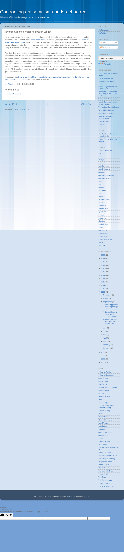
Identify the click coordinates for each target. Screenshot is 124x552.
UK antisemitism (104, 200)
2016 (103, 268)
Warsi (100, 203)
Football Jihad (103, 121)
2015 (103, 272)
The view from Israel (106, 486)
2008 (103, 352)
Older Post (87, 104)
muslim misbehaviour (106, 239)
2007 (103, 356)
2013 (103, 279)
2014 (103, 275)
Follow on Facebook (106, 375)
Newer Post (10, 104)
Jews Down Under (105, 432)
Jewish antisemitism (106, 175)
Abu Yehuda (103, 381)
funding (101, 227)
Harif (100, 414)
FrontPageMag (104, 411)
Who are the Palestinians (108, 99)
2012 (103, 282)
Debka (100, 399)
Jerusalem (102, 172)
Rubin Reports (103, 468)
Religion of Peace (105, 462)
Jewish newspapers (106, 178)
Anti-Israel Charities (106, 113)
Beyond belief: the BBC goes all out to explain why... (111, 322)
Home (49, 104)
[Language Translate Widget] (111, 58)
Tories (100, 196)
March (105, 341)
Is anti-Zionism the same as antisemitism (107, 103)
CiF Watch (102, 393)
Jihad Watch (103, 435)
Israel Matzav (103, 423)
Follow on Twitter (104, 372)
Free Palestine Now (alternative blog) (106, 407)
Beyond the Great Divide (107, 387)
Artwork (101, 124)
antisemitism (103, 209)
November (107, 295)
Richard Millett (103, 465)
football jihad (103, 224)
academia (102, 206)
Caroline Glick (103, 390)
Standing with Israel (106, 471)
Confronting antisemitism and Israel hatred (43, 11)
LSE (100, 184)
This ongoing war (105, 483)
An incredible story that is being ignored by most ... (111, 314)
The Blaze (102, 477)
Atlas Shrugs (103, 378)
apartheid (102, 212)
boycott (101, 215)
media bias (102, 236)
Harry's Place (103, 417)
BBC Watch (102, 384)
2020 (103, 255)
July (105, 328)
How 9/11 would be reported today (105, 117)
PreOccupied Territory (106, 459)
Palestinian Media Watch (107, 456)
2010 (103, 289)
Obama (101, 187)
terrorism (101, 245)
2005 (103, 362)
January (106, 348)
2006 (103, 359)
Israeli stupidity (104, 169)
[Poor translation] (9, 515)
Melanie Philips (104, 441)
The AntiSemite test (105, 78)
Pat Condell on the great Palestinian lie (107, 135)
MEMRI (101, 438)
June (105, 331)
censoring (102, 218)
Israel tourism (103, 166)
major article (103, 233)
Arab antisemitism (105, 151)
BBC (100, 154)
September (107, 302)
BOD (100, 157)
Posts (103, 43)
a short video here (37, 40)
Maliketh (69, 496)
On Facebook (103, 30)
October (106, 298)
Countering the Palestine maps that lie (107, 88)
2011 (103, 285)
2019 (103, 258)
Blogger (86, 496)
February (107, 345)
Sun (100, 193)
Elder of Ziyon (103, 402)
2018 (103, 262)
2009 (103, 292)
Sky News (102, 190)
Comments (105, 47)
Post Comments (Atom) (24, 109)
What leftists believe (106, 110)
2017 (103, 265)
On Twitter (102, 33)
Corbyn (101, 160)
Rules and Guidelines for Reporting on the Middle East (107, 94)
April (105, 338)
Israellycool (102, 426)
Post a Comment (14, 94)
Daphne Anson (104, 396)
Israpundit (102, 429)
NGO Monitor (103, 444)
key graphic (102, 230)
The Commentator (105, 480)
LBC (100, 181)
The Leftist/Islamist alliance (108, 107)
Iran (99, 163)
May (105, 335)
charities (101, 221)
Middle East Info (104, 453)
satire (100, 242)
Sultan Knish (103, 474)
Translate (104, 64)
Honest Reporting (105, 420)
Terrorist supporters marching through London (110, 307)
